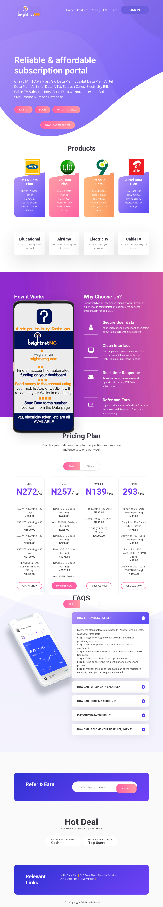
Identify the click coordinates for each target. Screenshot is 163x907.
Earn (114, 10)
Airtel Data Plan (69, 875)
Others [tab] (90, 466)
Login (39, 108)
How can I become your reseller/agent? (104, 727)
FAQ (105, 10)
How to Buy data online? (94, 616)
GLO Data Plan (88, 872)
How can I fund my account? (96, 699)
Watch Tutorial (61, 108)
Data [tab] (71, 466)
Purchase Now (29, 585)
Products (82, 10)
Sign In (135, 10)
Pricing (95, 10)
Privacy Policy (87, 875)
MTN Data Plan (69, 872)
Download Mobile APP (56, 121)
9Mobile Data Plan (108, 872)
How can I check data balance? (98, 685)
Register (22, 108)
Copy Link (126, 784)
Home (70, 10)
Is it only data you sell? (94, 713)
